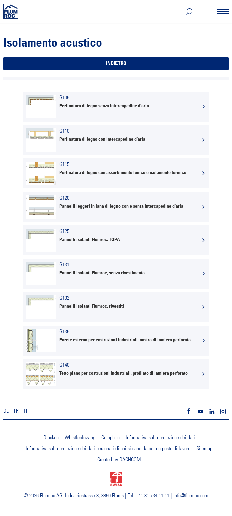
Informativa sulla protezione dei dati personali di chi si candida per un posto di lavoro (108, 449)
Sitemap (204, 449)
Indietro (116, 63)
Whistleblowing (80, 437)
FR (16, 411)
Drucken (51, 437)
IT (26, 411)
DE (6, 411)
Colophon (110, 437)
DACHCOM (130, 459)
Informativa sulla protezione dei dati (160, 437)
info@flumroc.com (190, 495)
